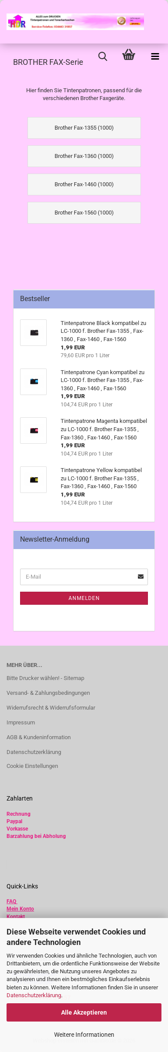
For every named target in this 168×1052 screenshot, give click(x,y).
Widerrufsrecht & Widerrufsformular (51, 707)
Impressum (21, 722)
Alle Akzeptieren (84, 1012)
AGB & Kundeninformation (39, 737)
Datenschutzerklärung (34, 995)
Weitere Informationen (84, 1034)
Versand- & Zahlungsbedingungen (48, 693)
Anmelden (84, 598)
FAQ (11, 901)
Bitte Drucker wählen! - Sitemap (45, 678)
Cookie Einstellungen (32, 766)
